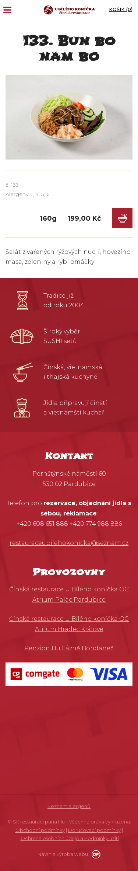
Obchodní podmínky (40, 830)
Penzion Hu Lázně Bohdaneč (69, 648)
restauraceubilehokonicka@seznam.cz (69, 542)
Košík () (120, 9)
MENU (7, 10)
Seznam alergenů (69, 806)
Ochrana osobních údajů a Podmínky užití (70, 838)
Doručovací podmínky (94, 830)
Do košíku (122, 218)
